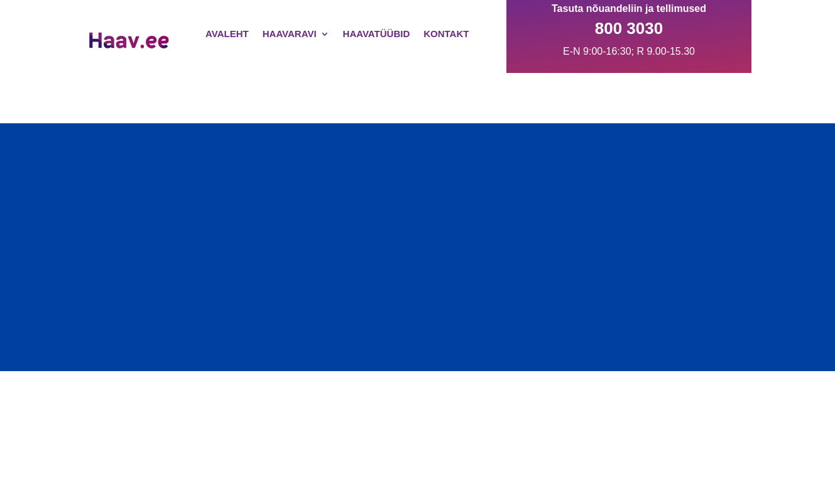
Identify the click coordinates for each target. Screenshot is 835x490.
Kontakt (446, 33)
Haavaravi (290, 33)
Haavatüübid (376, 33)
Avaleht (227, 33)
